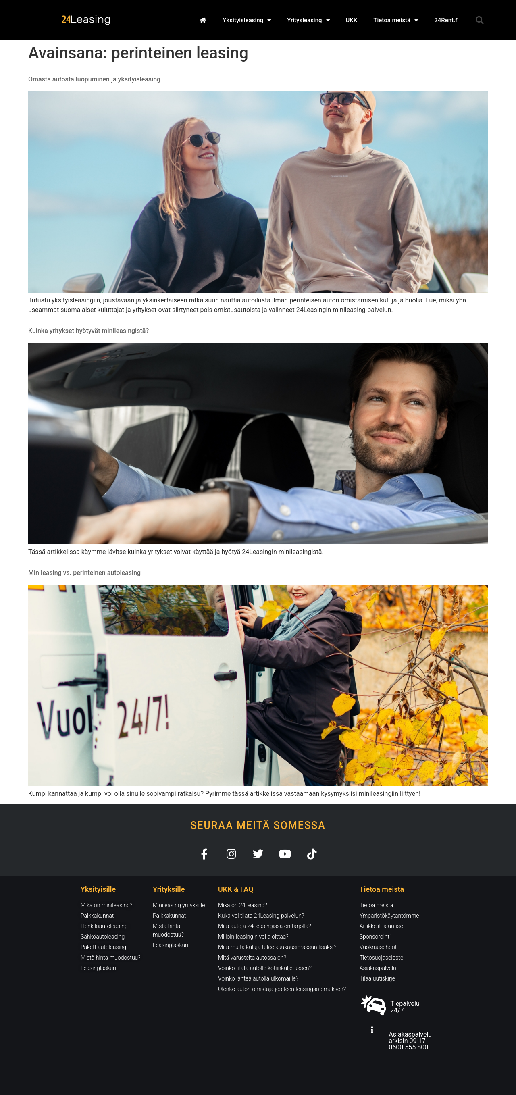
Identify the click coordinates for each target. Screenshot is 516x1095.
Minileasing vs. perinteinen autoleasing (84, 573)
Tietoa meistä (395, 20)
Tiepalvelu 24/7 (404, 1007)
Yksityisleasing (247, 20)
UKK (352, 20)
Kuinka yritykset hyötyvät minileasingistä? (88, 331)
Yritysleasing (308, 20)
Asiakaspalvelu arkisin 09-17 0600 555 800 (410, 1040)
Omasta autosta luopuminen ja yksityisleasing (94, 79)
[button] (480, 20)
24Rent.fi (446, 20)
